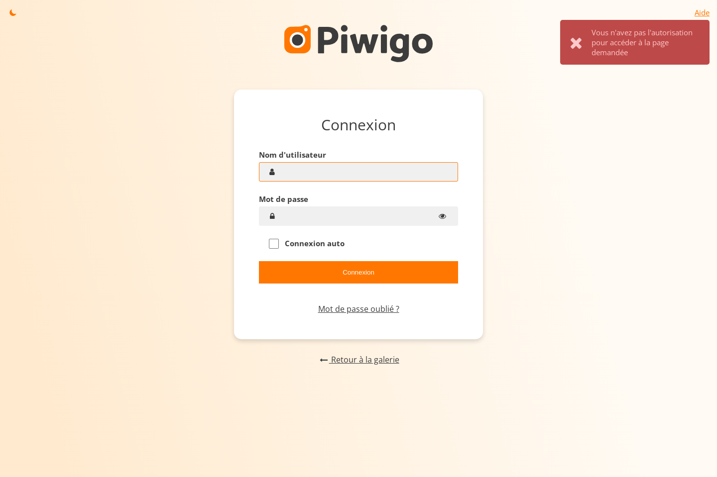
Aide (702, 12)
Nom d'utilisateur (292, 155)
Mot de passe (283, 199)
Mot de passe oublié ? (358, 308)
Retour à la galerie (358, 359)
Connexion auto (307, 243)
